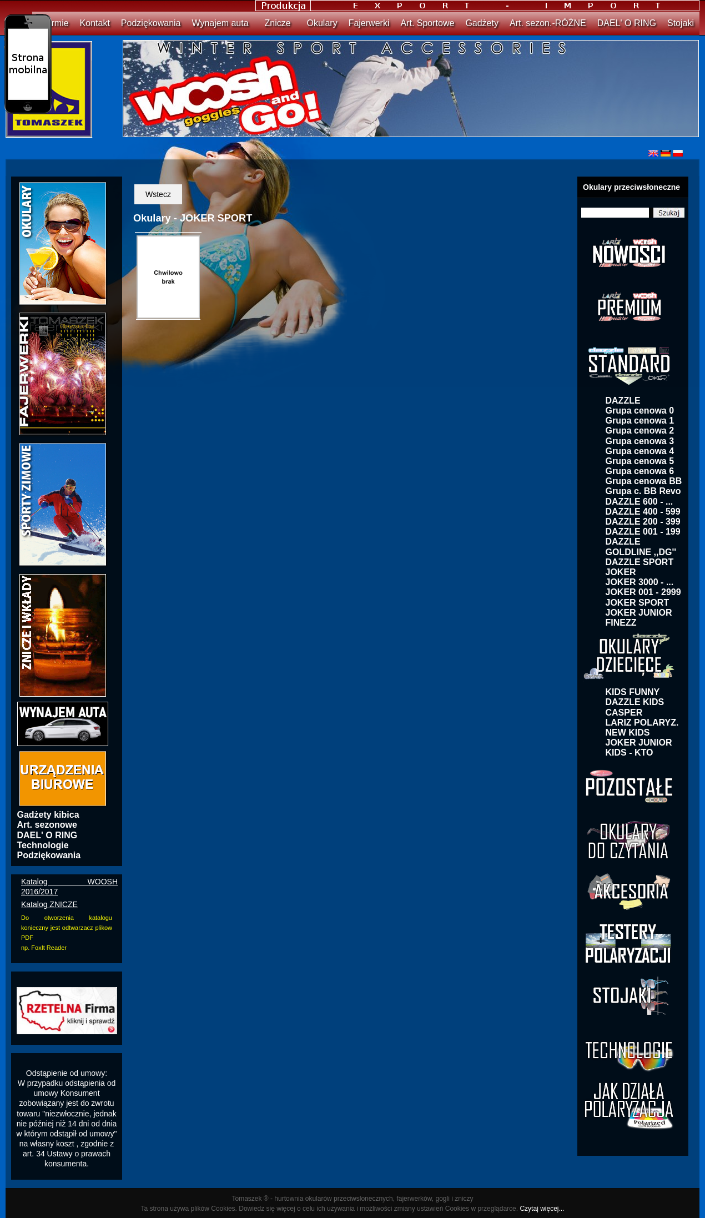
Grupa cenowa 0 (640, 410)
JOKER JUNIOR (639, 612)
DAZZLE (623, 400)
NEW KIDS (628, 732)
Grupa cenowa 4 (640, 451)
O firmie (53, 23)
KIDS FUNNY (633, 692)
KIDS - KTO (629, 752)
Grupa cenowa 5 (640, 461)
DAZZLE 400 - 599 (643, 511)
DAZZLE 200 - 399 (643, 521)
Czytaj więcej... (542, 1208)
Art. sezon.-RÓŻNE (548, 23)
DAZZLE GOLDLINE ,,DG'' (641, 546)
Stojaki (680, 23)
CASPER (624, 712)
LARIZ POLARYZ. (642, 722)
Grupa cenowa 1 (640, 420)
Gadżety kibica (48, 814)
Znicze (278, 23)
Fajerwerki (369, 23)
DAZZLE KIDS (635, 702)
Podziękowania (151, 23)
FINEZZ (621, 622)
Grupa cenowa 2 (640, 430)
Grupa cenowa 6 (640, 471)
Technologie (43, 845)
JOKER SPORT (637, 602)
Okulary (322, 23)
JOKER (621, 572)
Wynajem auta (220, 23)
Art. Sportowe (427, 23)
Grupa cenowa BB (644, 481)
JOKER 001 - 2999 (643, 592)
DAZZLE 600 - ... (639, 501)
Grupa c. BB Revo (643, 491)
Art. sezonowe (47, 824)
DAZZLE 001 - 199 (643, 531)
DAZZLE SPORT (640, 562)
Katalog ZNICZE (49, 904)
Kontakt (95, 23)
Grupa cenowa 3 (640, 441)
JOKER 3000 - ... (640, 582)
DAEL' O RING (626, 23)
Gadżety (481, 23)
